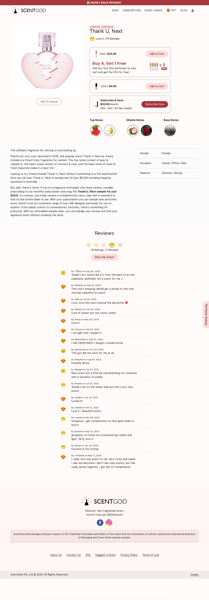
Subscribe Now (154, 104)
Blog (184, 10)
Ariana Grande (102, 27)
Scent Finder (153, 10)
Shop (115, 10)
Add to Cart (157, 53)
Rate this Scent (104, 257)
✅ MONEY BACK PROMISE (104, 2)
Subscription (132, 10)
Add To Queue (49, 101)
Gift (171, 10)
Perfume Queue (206, 314)
